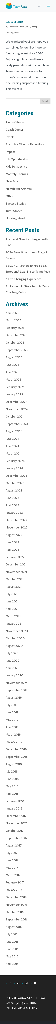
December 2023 (16, 475)
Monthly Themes (17, 174)
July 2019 (11, 705)
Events (10, 137)
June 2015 (12, 949)
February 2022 (15, 557)
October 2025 (15, 342)
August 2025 (14, 357)
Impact (10, 152)
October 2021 (15, 579)
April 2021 (12, 609)
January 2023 (14, 512)
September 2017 (16, 838)
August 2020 (14, 646)
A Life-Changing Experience (23, 279)
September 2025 (17, 350)
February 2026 (15, 328)
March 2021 (13, 616)
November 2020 (17, 631)
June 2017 (12, 860)
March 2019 (13, 734)
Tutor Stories (14, 211)
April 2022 (12, 549)
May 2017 (12, 867)
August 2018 (14, 764)
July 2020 (12, 653)
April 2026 (12, 313)
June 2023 (12, 498)
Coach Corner (14, 129)
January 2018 (14, 808)
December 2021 (16, 564)
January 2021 (14, 623)
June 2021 (12, 601)
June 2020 (13, 660)
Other (9, 196)
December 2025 (16, 335)
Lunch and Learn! (14, 22)
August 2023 (14, 490)
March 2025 (13, 379)
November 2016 (16, 904)
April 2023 (12, 505)
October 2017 (14, 830)
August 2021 (14, 586)
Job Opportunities (17, 159)
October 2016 (15, 912)
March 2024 (13, 453)
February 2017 (15, 882)
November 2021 (16, 572)
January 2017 (14, 890)
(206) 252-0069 (26, 1003)
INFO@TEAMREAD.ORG (21, 1008)
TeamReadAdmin (16, 26)
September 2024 (17, 424)
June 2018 (12, 779)
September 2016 (16, 919)
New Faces (13, 181)
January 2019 (14, 742)
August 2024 (14, 431)
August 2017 (14, 845)
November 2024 (17, 409)
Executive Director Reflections (25, 144)
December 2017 (16, 816)
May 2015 (12, 956)
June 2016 (12, 941)
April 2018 (12, 793)
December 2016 (16, 897)
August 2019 (14, 697)
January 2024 (14, 468)
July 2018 (12, 771)
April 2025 (12, 372)
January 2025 (14, 394)
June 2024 (12, 438)
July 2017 (11, 853)
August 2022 (14, 535)
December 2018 (16, 749)
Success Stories (16, 203)
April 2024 (12, 446)
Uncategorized (12, 32)
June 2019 (12, 712)
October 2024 (15, 416)
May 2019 (12, 720)
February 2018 (15, 801)
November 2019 (16, 683)
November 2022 (16, 527)
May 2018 (12, 786)
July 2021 (11, 594)
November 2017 (16, 823)
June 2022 (12, 542)
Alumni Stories (15, 122)
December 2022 (16, 520)
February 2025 (15, 387)
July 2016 (11, 934)
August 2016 (14, 927)
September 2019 (16, 690)
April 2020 (13, 668)
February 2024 (15, 461)
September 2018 (17, 756)
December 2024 (16, 402)
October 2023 (15, 483)
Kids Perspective (16, 166)
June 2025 (12, 365)
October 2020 (15, 638)
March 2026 (13, 320)
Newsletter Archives (19, 189)
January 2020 (14, 675)
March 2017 (13, 875)
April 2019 (12, 727)
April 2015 (12, 964)
